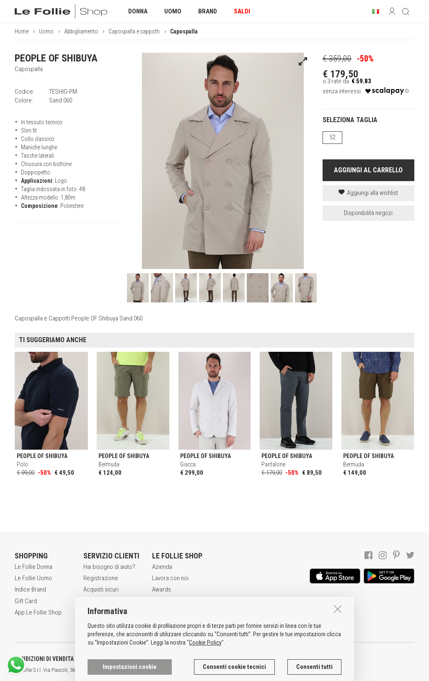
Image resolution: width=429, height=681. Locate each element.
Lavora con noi (170, 578)
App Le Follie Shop (38, 612)
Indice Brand (30, 589)
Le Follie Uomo (33, 578)
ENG (297, 670)
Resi (88, 621)
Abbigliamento (81, 31)
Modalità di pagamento (97, 605)
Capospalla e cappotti (134, 31)
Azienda (162, 567)
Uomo (46, 31)
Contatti (161, 612)
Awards (161, 589)
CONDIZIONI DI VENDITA (44, 658)
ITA (287, 670)
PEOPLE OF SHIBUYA (56, 58)
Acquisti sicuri (101, 589)
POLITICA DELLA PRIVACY (129, 658)
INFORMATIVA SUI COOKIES (220, 658)
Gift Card (26, 601)
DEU (308, 670)
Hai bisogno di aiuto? (109, 567)
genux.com (268, 670)
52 (332, 137)
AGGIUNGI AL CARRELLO (368, 170)
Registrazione (100, 578)
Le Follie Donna (33, 567)
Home (21, 31)
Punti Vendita (168, 601)
